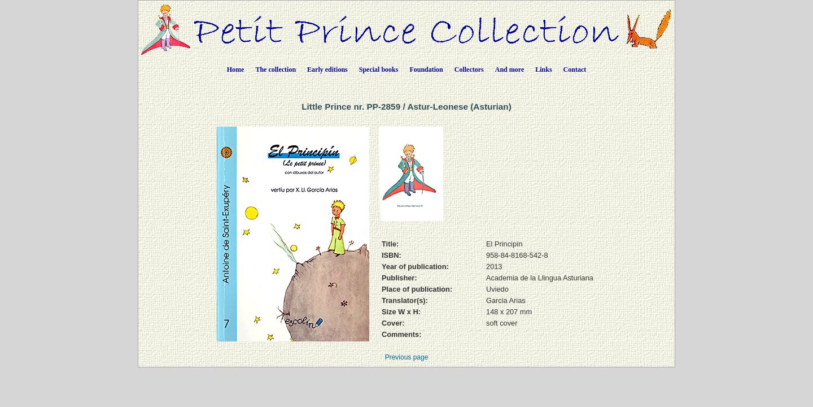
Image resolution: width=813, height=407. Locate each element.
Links (543, 69)
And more (509, 69)
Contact (575, 69)
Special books (379, 69)
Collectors (469, 69)
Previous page (407, 357)
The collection (275, 69)
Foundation (426, 69)
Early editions (327, 69)
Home (235, 69)
